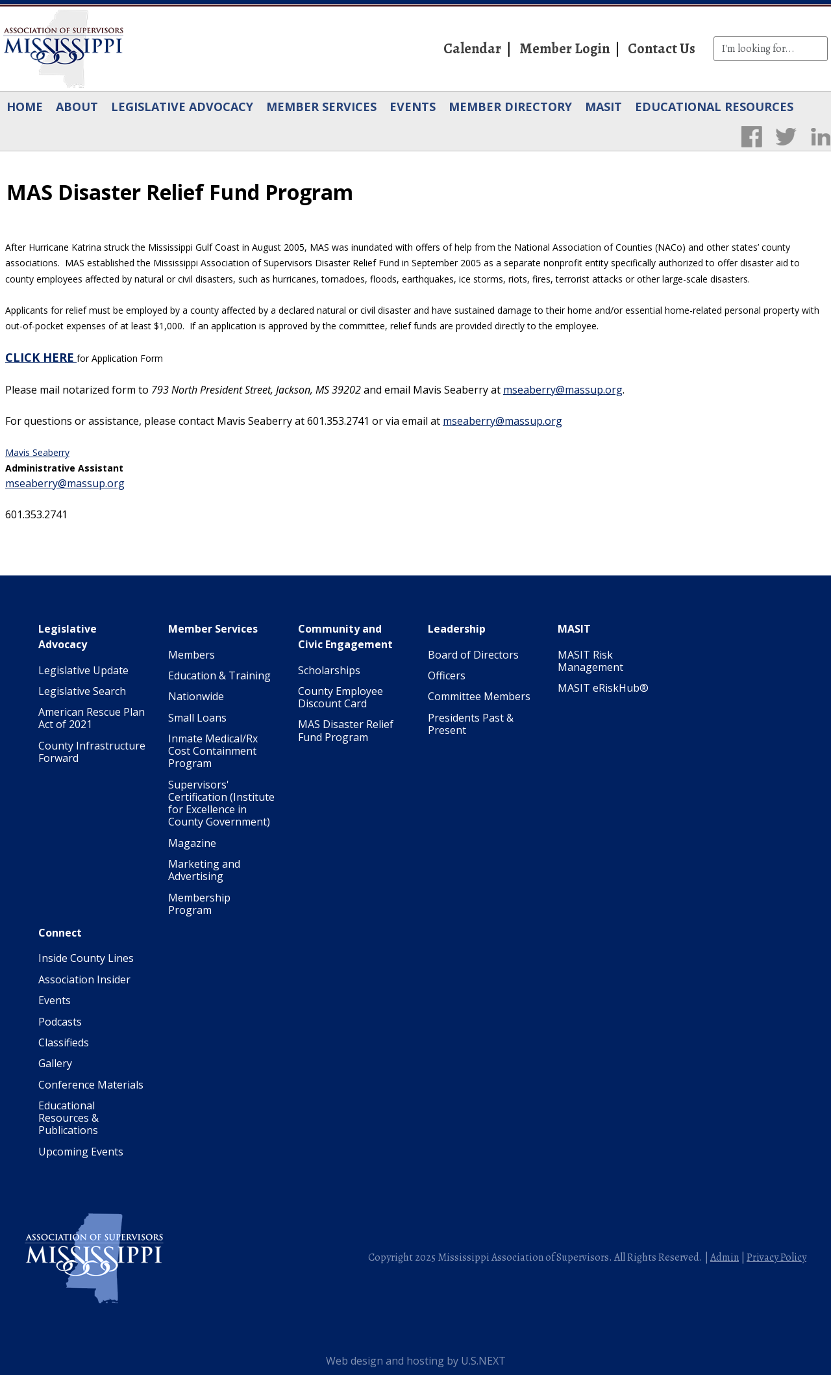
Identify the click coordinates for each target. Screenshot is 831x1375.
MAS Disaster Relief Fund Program (345, 730)
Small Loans (197, 718)
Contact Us (661, 48)
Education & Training (219, 675)
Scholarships (329, 670)
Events (413, 106)
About (77, 106)
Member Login (564, 48)
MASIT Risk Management (590, 661)
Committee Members (479, 696)
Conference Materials (90, 1085)
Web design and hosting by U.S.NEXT (416, 1361)
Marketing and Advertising (204, 870)
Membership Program (199, 903)
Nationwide (196, 696)
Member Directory (510, 106)
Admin (724, 1257)
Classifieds (63, 1042)
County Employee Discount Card (340, 697)
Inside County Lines (86, 958)
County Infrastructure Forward (91, 751)
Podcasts (60, 1022)
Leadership (457, 629)
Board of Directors (473, 655)
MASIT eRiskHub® (603, 688)
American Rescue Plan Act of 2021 (91, 718)
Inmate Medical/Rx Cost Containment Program (213, 750)
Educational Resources (714, 106)
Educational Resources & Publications (68, 1117)
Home (24, 106)
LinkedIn (820, 136)
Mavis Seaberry (37, 452)
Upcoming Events (80, 1151)
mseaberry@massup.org (563, 390)
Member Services (321, 106)
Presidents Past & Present (471, 724)
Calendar (472, 48)
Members (191, 655)
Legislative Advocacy (182, 106)
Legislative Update (83, 670)
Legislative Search (82, 691)
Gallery (55, 1063)
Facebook (751, 136)
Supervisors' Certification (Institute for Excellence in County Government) (221, 803)
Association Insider (84, 979)
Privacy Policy (776, 1257)
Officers (446, 675)
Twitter (786, 136)
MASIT (603, 106)
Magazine (192, 843)
